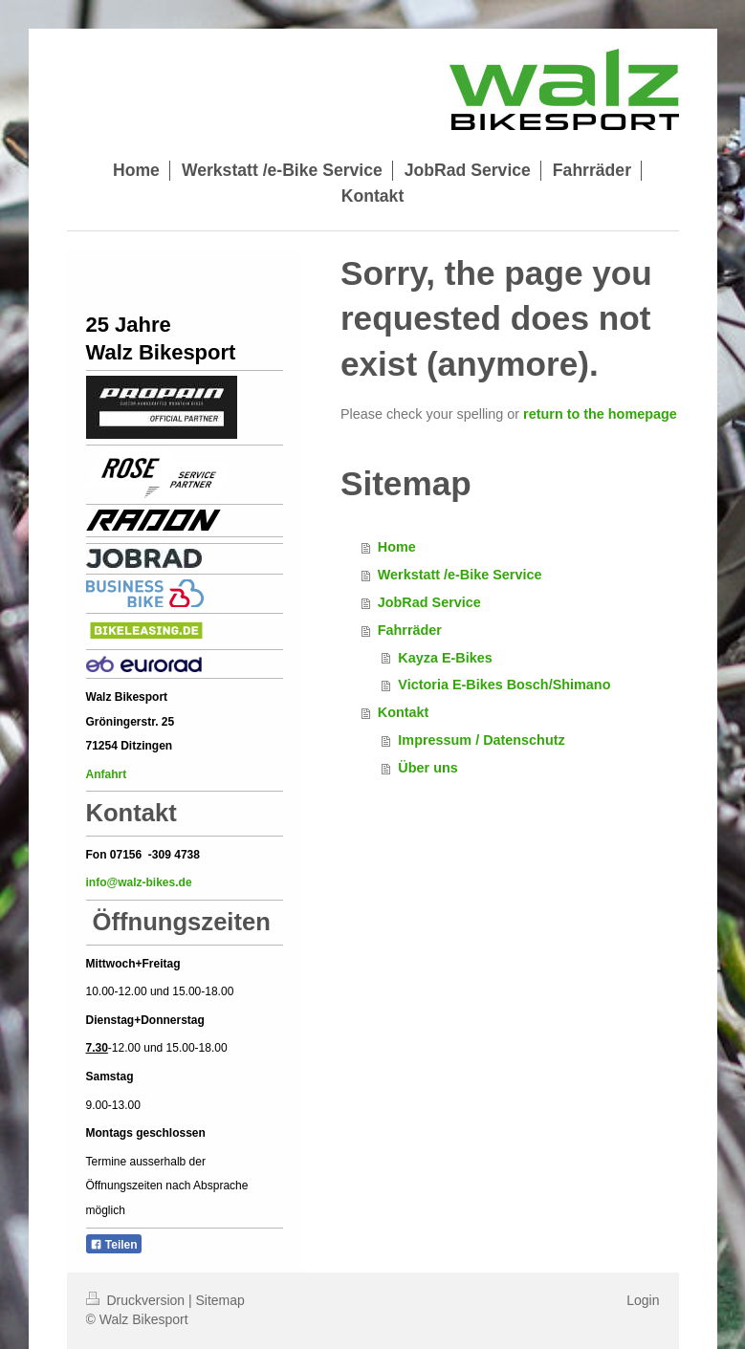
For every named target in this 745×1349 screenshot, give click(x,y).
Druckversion (137, 1300)
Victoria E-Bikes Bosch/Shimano (504, 684)
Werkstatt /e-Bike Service (460, 574)
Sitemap (220, 1300)
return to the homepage (600, 414)
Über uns (427, 767)
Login (642, 1300)
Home (397, 547)
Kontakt (403, 712)
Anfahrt (108, 774)
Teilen (114, 1244)
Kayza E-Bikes (445, 657)
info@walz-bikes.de (139, 882)
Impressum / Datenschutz (481, 740)
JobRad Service (429, 602)
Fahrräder (410, 630)
